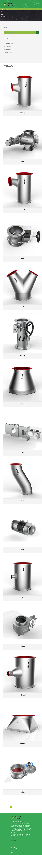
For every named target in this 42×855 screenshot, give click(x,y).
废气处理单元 (7, 49)
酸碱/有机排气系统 (8, 43)
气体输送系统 (7, 46)
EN (39, 3)
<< (4, 806)
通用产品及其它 (8, 52)
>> (18, 806)
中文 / (37, 3)
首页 (2, 16)
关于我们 (23, 852)
